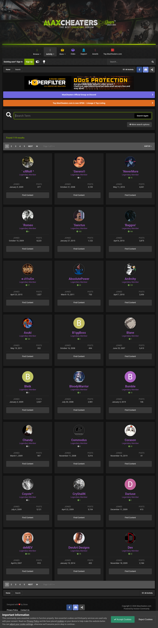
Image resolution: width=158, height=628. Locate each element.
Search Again (142, 116)
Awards (95, 54)
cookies (60, 621)
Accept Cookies (122, 619)
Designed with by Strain (17, 604)
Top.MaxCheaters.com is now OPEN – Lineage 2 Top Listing (79, 103)
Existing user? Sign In (13, 62)
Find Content (27, 195)
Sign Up (29, 62)
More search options (139, 124)
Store (61, 54)
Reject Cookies (145, 619)
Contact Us (25, 610)
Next (30, 146)
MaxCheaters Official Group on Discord (79, 95)
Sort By (148, 146)
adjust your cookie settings (21, 624)
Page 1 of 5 (49, 146)
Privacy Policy (12, 610)
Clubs (73, 54)
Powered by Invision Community (136, 609)
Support (84, 54)
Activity (49, 54)
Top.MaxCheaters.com (112, 54)
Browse (36, 54)
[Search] (121, 62)
